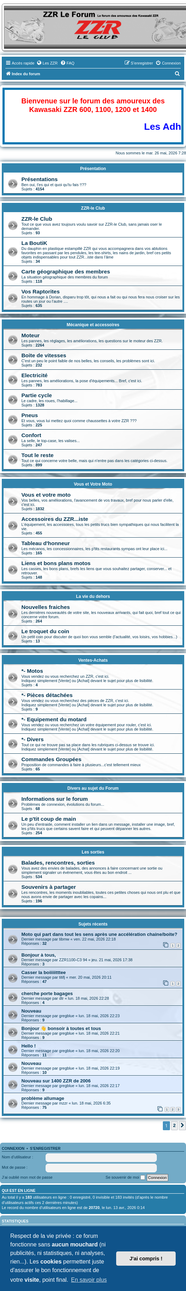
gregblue (66, 1016)
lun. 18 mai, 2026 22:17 (99, 1085)
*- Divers (32, 739)
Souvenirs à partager (48, 887)
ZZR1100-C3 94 (73, 960)
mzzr (63, 1103)
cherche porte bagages (47, 993)
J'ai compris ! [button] (146, 1258)
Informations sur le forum (54, 799)
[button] (182, 1125)
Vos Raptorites (40, 291)
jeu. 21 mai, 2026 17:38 (112, 960)
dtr (61, 998)
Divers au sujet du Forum (93, 788)
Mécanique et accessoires (93, 324)
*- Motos (32, 671)
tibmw (64, 939)
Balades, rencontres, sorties (58, 863)
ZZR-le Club (93, 208)
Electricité (34, 375)
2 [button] (174, 1125)
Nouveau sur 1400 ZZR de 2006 (56, 1080)
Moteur (30, 335)
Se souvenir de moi (125, 1177)
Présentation (93, 168)
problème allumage (42, 1098)
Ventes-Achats (93, 660)
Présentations (39, 179)
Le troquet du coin (45, 631)
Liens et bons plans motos (56, 563)
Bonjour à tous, (38, 955)
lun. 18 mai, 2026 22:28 (88, 998)
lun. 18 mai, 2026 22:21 (99, 1033)
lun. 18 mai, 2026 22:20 (99, 1051)
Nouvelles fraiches (45, 607)
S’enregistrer (45, 1148)
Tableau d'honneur (45, 543)
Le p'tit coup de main (48, 819)
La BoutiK (34, 243)
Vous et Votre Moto (93, 484)
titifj (62, 977)
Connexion (13, 1148)
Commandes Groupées (51, 759)
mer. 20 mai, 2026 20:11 (90, 977)
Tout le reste (37, 455)
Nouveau (31, 1011)
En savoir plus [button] (89, 1280)
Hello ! (28, 1046)
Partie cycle (36, 395)
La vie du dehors (93, 596)
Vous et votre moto (46, 495)
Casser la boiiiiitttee (43, 972)
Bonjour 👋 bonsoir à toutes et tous (61, 1028)
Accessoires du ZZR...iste (54, 519)
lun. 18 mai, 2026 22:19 (99, 1068)
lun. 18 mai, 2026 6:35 (91, 1103)
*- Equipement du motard (54, 719)
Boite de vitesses (43, 355)
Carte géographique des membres (65, 271)
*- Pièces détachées (47, 695)
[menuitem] (47, 63)
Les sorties (93, 852)
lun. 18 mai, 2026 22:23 (99, 1016)
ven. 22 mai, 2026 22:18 (95, 939)
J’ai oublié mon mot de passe (27, 1177)
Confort (31, 435)
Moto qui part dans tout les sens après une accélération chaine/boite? (99, 934)
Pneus (29, 415)
